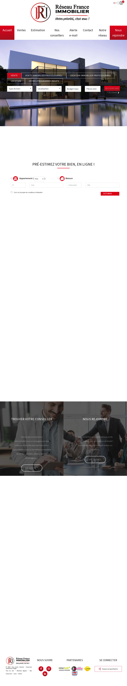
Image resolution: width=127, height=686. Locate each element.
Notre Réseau (102, 32)
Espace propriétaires (108, 669)
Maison (66, 178)
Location (16, 81)
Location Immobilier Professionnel (90, 75)
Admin (20, 674)
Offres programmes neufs (44, 81)
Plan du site (10, 671)
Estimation (38, 30)
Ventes (21, 30)
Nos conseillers (57, 32)
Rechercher (112, 88)
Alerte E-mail (73, 32)
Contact (88, 30)
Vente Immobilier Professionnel (44, 75)
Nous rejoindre (118, 32)
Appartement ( (22, 178)
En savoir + (32, 468)
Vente (14, 75)
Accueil (7, 30)
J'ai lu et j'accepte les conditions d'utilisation (28, 192)
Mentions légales (22, 671)
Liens (15, 674)
